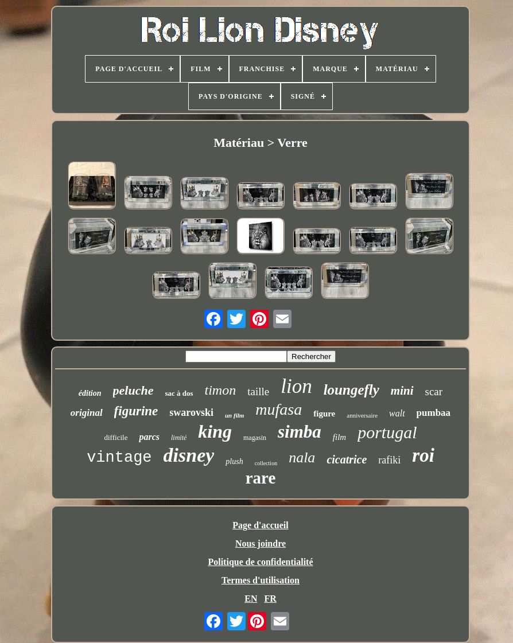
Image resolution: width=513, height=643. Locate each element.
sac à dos (179, 393)
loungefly (351, 390)
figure (324, 413)
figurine (136, 411)
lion (296, 386)
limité (178, 438)
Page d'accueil (260, 525)
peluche (133, 390)
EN (250, 598)
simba (299, 432)
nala (302, 457)
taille (258, 391)
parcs (149, 437)
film (339, 437)
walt (397, 413)
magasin (254, 438)
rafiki (389, 460)
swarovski (191, 412)
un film (234, 415)
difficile (116, 437)
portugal (387, 432)
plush (234, 461)
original (87, 412)
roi (423, 455)
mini (402, 391)
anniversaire (362, 415)
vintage (119, 457)
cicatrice (347, 459)
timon (220, 390)
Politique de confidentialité (260, 562)
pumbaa (434, 412)
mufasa (278, 409)
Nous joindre (260, 543)
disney (189, 455)
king (215, 431)
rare (261, 478)
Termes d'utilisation (260, 580)
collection (266, 463)
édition (90, 393)
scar (434, 391)
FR (270, 598)
